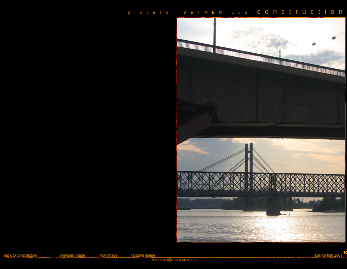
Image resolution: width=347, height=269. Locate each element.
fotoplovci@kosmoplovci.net (175, 260)
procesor (153, 12)
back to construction (20, 255)
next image (108, 255)
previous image (72, 255)
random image (143, 255)
